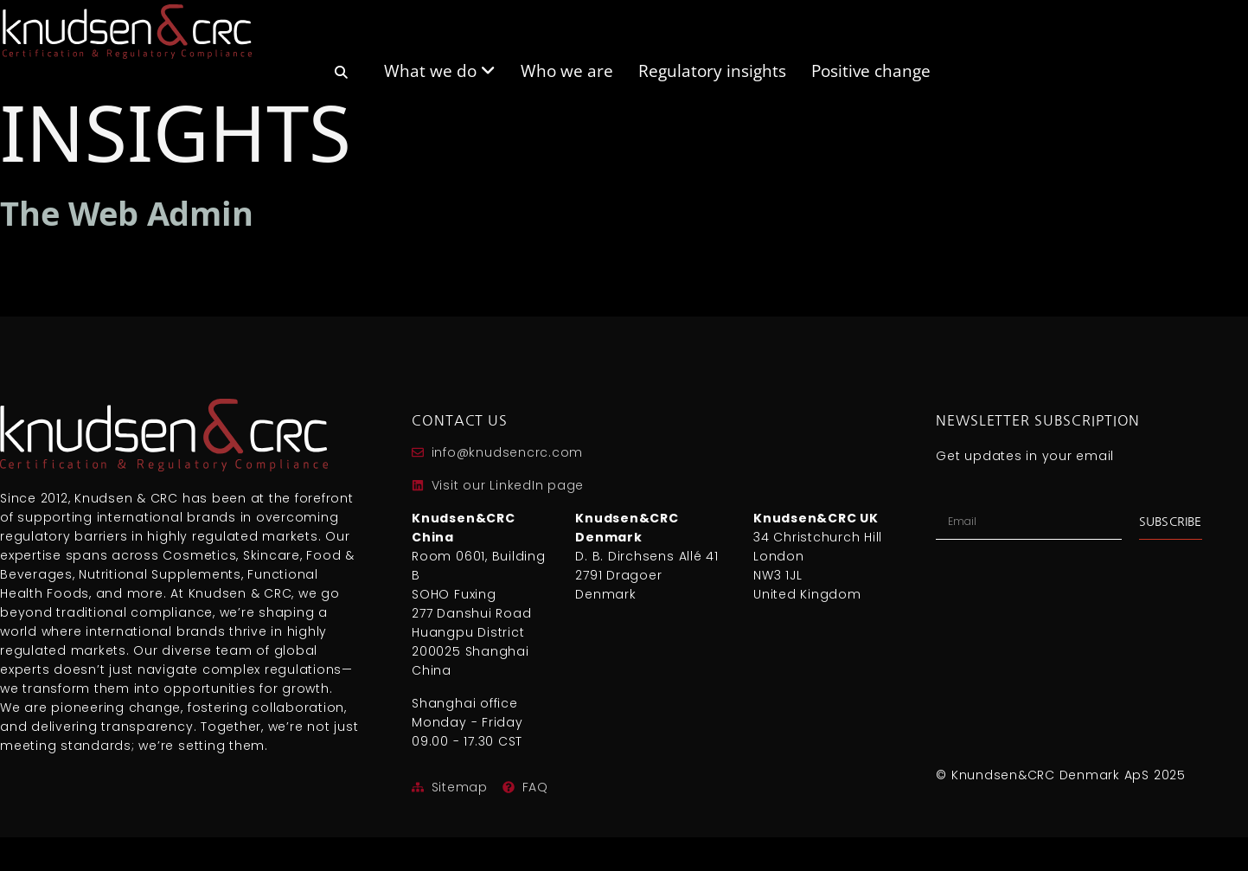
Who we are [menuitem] (567, 69)
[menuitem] (340, 78)
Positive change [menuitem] (871, 69)
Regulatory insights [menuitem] (712, 69)
